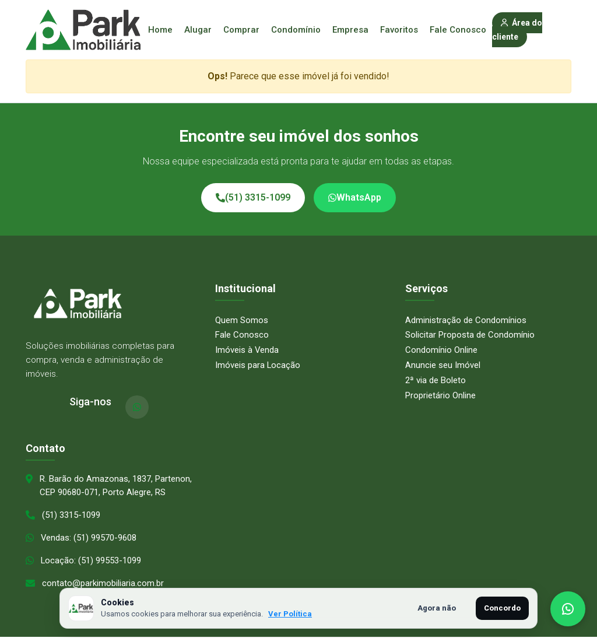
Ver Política (290, 613)
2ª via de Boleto (435, 379)
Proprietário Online (440, 395)
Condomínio (296, 29)
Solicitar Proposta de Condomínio (470, 334)
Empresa (350, 29)
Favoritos (399, 29)
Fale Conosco (458, 29)
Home (160, 29)
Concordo (502, 608)
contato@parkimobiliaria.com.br (103, 584)
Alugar (198, 29)
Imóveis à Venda (247, 350)
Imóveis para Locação (258, 364)
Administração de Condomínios (465, 320)
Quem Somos (241, 320)
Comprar (241, 29)
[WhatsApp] (137, 407)
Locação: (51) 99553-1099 (91, 561)
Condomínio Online (441, 350)
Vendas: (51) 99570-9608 (89, 539)
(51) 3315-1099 (253, 197)
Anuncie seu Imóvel (442, 364)
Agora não (436, 608)
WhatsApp (354, 197)
